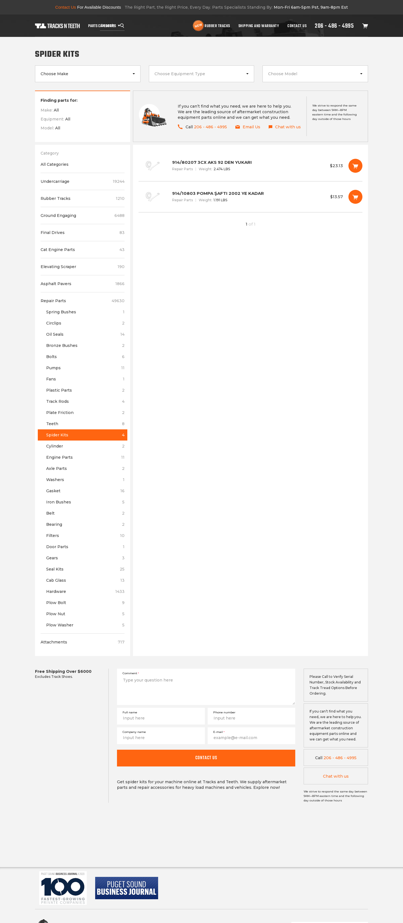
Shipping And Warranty (258, 25)
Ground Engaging (83, 215)
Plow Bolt (85, 602)
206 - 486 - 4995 (334, 25)
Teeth (85, 424)
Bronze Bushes (85, 345)
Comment (131, 673)
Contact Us (296, 25)
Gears (85, 558)
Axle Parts (85, 468)
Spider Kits (85, 435)
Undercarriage (83, 181)
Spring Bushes (85, 312)
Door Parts (85, 547)
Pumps (85, 368)
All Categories (55, 164)
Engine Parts (85, 457)
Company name (134, 732)
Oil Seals (85, 334)
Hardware (85, 591)
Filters (85, 535)
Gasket (85, 491)
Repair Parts (83, 301)
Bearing (85, 524)
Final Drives (83, 232)
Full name (130, 712)
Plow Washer (85, 625)
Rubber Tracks (217, 25)
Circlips (85, 323)
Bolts (85, 356)
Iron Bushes (85, 502)
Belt (85, 513)
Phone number (224, 712)
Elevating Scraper (83, 266)
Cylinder (85, 446)
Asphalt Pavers (83, 284)
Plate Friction (85, 412)
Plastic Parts (85, 390)
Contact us (206, 757)
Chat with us (336, 776)
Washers (85, 479)
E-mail (218, 732)
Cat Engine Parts (83, 249)
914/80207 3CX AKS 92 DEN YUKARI (250, 165)
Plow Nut (85, 614)
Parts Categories (102, 25)
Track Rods (85, 401)
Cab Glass (85, 580)
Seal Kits (85, 569)
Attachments (83, 642)
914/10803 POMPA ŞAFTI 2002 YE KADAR (250, 196)
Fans (85, 379)
